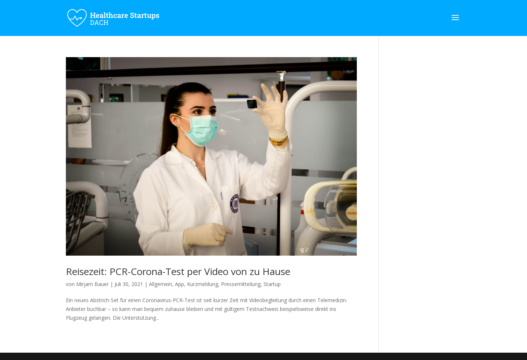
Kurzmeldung (202, 284)
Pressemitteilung (241, 284)
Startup (272, 284)
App (179, 284)
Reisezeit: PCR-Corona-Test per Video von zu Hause (178, 271)
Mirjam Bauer (92, 284)
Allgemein (160, 284)
